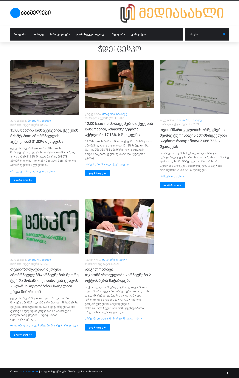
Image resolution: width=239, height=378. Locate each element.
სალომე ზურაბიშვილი (116, 318)
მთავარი (33, 120)
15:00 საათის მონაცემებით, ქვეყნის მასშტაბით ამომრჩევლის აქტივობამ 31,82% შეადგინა (44, 136)
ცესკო (51, 171)
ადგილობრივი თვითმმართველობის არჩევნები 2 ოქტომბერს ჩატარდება (118, 275)
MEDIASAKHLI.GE (29, 371)
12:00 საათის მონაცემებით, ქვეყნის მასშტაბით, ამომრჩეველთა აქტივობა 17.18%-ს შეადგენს (119, 129)
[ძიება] (204, 34)
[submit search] (224, 34)
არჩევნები (17, 171)
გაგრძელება (23, 179)
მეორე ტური (59, 325)
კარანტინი (42, 325)
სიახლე (46, 120)
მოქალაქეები (35, 171)
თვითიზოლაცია (21, 325)
